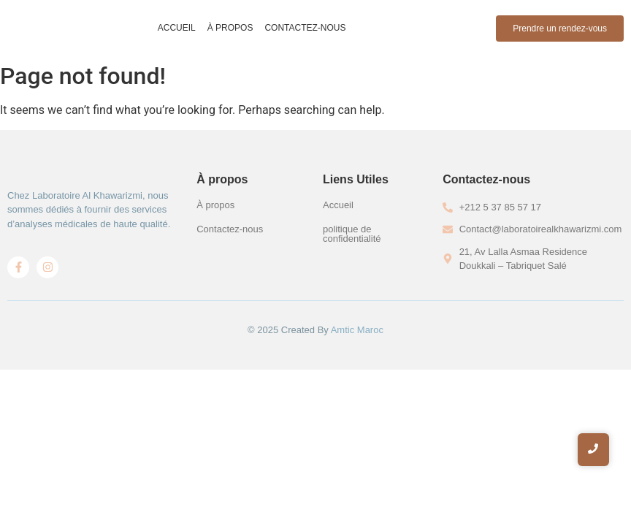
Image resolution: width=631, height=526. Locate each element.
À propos (230, 28)
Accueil (177, 28)
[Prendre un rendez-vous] (560, 28)
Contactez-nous (304, 28)
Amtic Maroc (357, 329)
